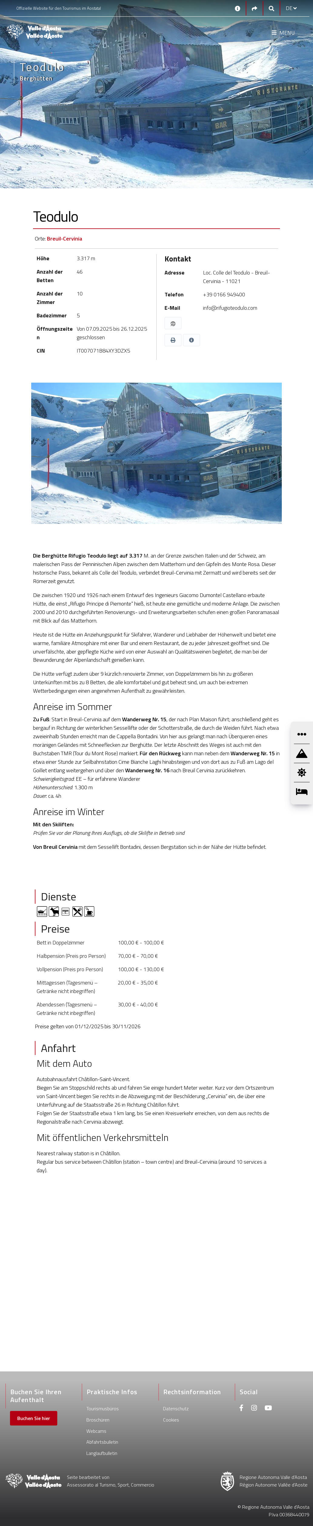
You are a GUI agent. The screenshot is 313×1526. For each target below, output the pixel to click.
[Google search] (271, 8)
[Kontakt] (237, 8)
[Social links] (254, 8)
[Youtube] (268, 1408)
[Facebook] (241, 1408)
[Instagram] (254, 1408)
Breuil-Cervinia (64, 238)
